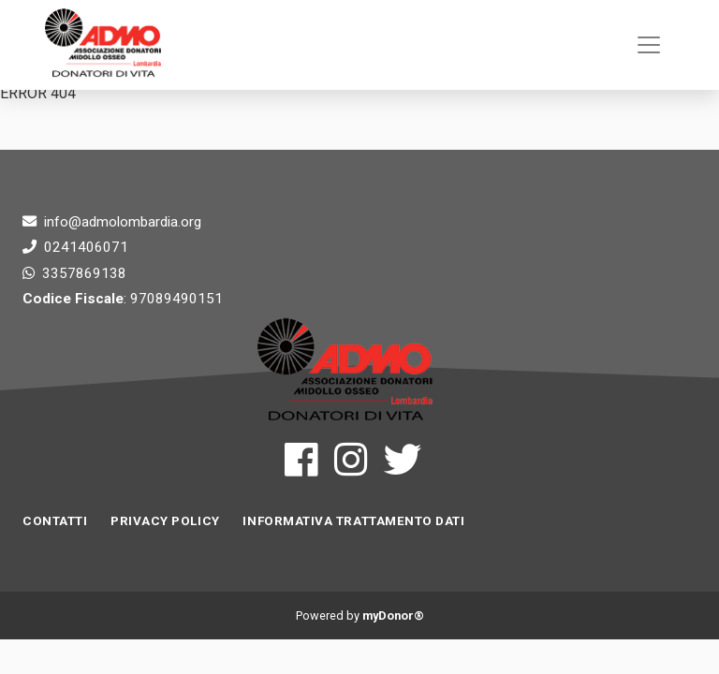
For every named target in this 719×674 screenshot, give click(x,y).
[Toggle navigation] (649, 45)
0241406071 (86, 247)
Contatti (54, 521)
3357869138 (84, 273)
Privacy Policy (165, 521)
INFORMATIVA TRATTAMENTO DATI (353, 521)
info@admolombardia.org (122, 221)
